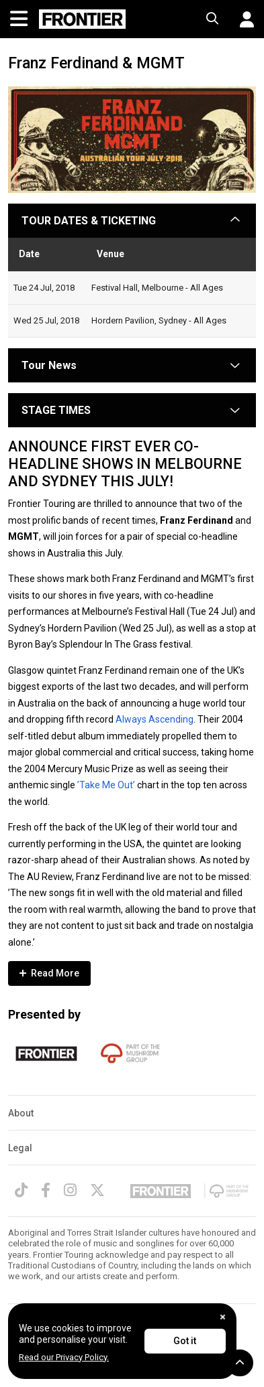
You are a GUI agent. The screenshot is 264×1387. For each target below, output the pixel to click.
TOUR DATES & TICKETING (88, 220)
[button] (242, 19)
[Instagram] (70, 1190)
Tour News (49, 365)
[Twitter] (97, 1190)
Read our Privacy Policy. (64, 1357)
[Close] (223, 1317)
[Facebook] (45, 1190)
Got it (184, 1340)
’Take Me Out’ (106, 785)
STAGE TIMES (56, 410)
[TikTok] (21, 1190)
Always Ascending (154, 719)
